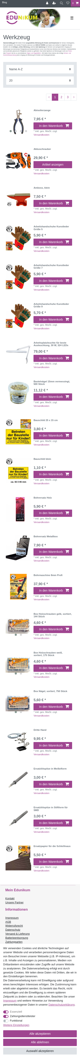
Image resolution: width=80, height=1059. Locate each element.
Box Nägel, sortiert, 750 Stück (50, 691)
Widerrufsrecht (14, 925)
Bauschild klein (42, 459)
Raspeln (8, 53)
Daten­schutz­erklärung (61, 1004)
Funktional (16, 1020)
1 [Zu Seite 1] (55, 97)
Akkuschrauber (42, 149)
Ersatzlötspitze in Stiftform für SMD (50, 808)
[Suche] (61, 3)
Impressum (12, 917)
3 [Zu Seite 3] (68, 97)
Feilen (70, 51)
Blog (4, 2)
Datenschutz (12, 929)
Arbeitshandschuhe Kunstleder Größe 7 (51, 266)
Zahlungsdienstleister (22, 1016)
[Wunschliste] (68, 3)
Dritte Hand (39, 730)
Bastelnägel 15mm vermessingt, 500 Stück (51, 382)
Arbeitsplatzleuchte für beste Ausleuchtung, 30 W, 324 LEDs (50, 344)
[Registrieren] (54, 3)
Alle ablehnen (40, 1042)
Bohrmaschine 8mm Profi (48, 575)
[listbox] (18, 122)
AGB (8, 921)
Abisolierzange (42, 110)
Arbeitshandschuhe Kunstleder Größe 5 (51, 227)
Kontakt (10, 898)
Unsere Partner (14, 902)
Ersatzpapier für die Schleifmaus (51, 846)
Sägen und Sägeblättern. (34, 53)
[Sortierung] (40, 69)
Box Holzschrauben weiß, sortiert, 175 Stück (48, 653)
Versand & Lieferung (17, 933)
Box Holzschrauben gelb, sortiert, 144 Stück (52, 615)
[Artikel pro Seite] (40, 80)
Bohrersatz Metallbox (45, 536)
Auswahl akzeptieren (40, 1051)
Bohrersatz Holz (42, 497)
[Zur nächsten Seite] (74, 97)
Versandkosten (41, 134)
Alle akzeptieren (40, 1033)
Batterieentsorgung (16, 937)
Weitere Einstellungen (16, 1025)
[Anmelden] (48, 3)
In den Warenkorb (54, 126)
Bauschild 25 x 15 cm (45, 420)
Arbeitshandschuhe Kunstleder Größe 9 (51, 305)
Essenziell (16, 1011)
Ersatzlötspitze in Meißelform (50, 768)
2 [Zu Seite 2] (61, 97)
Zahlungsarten (14, 941)
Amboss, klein (41, 187)
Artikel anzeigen (53, 164)
